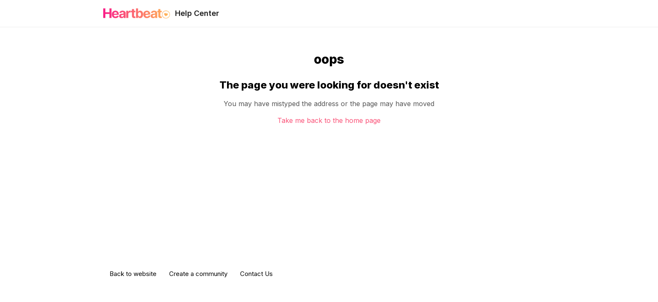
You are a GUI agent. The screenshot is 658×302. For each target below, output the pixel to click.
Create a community (198, 274)
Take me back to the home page (329, 120)
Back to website (133, 274)
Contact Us (256, 274)
